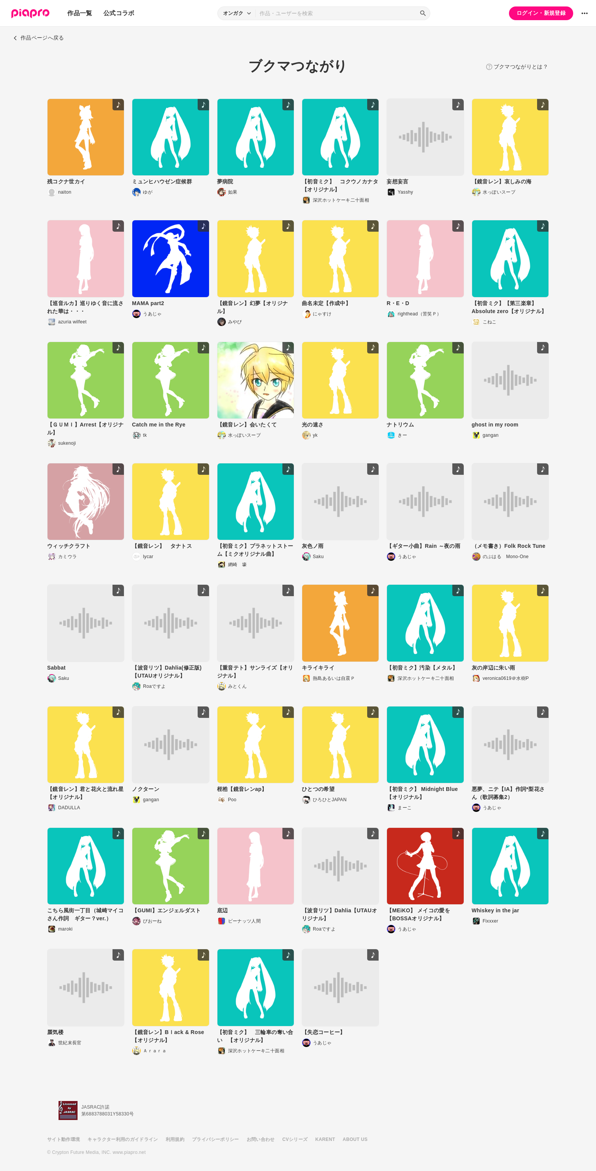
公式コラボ (119, 13)
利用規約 (175, 1139)
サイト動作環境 (63, 1139)
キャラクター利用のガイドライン (122, 1139)
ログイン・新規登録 (541, 13)
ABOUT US (355, 1139)
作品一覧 (79, 13)
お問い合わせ (261, 1139)
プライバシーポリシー (215, 1139)
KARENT (325, 1139)
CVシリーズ (295, 1139)
